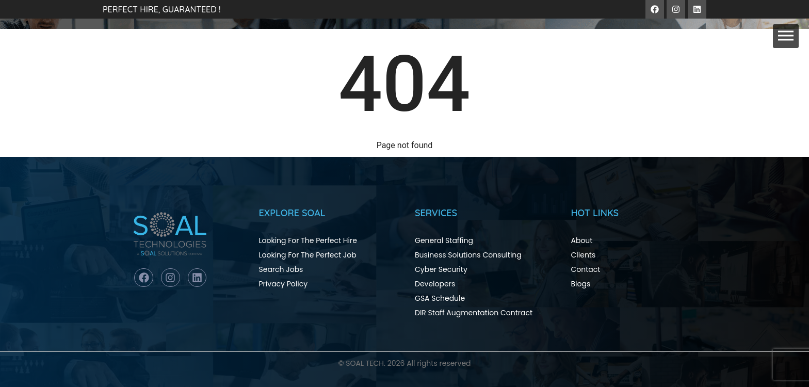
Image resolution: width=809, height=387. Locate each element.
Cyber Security (441, 269)
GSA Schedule (440, 298)
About (582, 240)
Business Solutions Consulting (468, 255)
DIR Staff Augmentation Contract (473, 313)
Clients (583, 255)
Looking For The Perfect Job (308, 255)
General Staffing (444, 240)
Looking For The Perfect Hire (308, 240)
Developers (435, 284)
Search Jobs (281, 269)
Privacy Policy (283, 284)
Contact (586, 269)
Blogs (581, 284)
